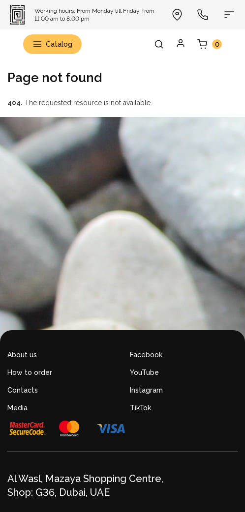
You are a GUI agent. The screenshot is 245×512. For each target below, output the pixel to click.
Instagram (146, 390)
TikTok (140, 408)
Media (17, 408)
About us (22, 355)
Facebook (146, 355)
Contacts (22, 390)
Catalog (52, 44)
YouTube (144, 372)
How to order (29, 372)
